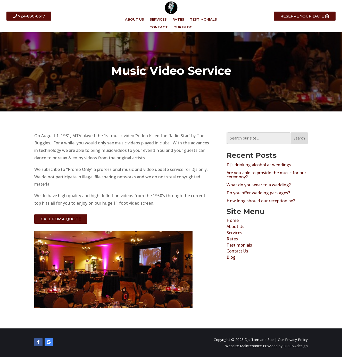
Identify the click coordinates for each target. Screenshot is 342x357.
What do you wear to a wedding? (259, 185)
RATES (178, 19)
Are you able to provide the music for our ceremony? (266, 175)
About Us (235, 226)
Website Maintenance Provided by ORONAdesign (266, 345)
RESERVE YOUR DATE (302, 16)
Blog (231, 257)
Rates (232, 239)
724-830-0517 (31, 16)
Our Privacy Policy (293, 339)
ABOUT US (134, 19)
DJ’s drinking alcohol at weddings (259, 165)
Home (233, 220)
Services (234, 233)
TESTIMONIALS (203, 19)
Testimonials (239, 245)
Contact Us (237, 251)
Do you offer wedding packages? (258, 193)
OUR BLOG (183, 27)
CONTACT (158, 27)
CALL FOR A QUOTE (61, 218)
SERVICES (158, 19)
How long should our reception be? (261, 201)
